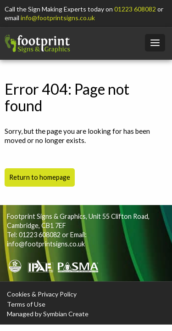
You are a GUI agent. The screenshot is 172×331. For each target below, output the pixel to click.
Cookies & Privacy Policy (42, 294)
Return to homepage (39, 177)
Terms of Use (26, 304)
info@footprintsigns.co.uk (58, 18)
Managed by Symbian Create (48, 314)
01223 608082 (135, 9)
